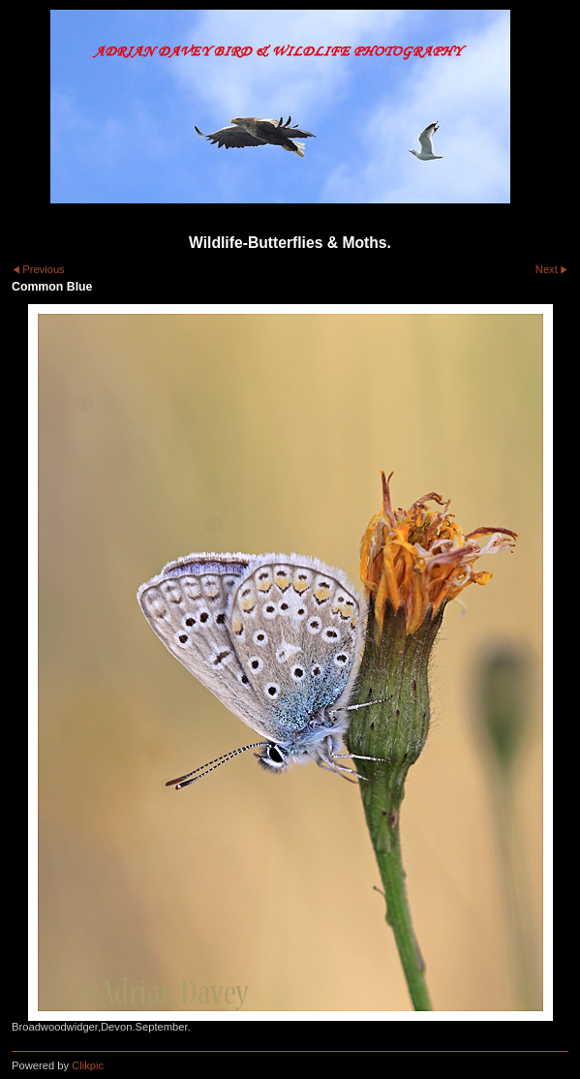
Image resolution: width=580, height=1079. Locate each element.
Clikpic (88, 1065)
